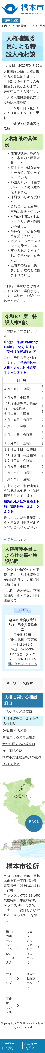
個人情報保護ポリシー (31, 980)
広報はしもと (17, 539)
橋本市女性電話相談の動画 (21, 757)
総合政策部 (19, 25)
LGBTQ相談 (11, 764)
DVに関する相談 (14, 730)
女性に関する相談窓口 (18, 744)
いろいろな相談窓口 (17, 711)
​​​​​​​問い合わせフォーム (22, 664)
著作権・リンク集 (9, 1005)
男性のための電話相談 (18, 737)
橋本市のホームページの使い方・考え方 (10, 947)
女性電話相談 (12, 750)
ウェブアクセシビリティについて (30, 947)
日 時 (21, 380)
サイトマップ (9, 978)
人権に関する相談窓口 (20, 700)
